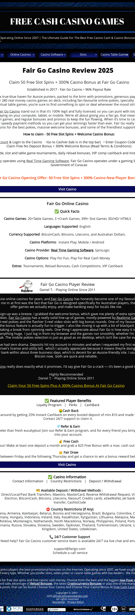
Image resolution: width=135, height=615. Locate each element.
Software (86, 250)
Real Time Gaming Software (47, 161)
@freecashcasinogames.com (70, 596)
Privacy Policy (75, 602)
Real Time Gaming (65, 250)
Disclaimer (58, 602)
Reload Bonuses (40, 584)
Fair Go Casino (61, 299)
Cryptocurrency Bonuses (84, 584)
